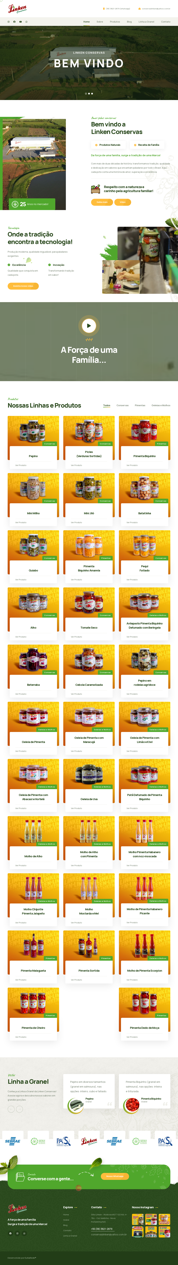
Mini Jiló (89, 513)
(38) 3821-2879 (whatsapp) (118, 8)
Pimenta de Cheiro (33, 1028)
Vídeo (123, 202)
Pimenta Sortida (89, 970)
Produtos (115, 21)
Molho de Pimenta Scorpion (144, 970)
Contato (165, 21)
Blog (129, 21)
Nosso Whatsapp (114, 1176)
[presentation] (11, 1109)
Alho (33, 627)
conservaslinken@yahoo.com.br (156, 8)
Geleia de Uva (89, 799)
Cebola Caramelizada (89, 685)
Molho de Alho (33, 856)
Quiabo (33, 570)
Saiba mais (102, 202)
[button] (86, 93)
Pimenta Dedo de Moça (144, 1028)
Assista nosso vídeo (23, 286)
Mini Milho (33, 513)
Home (86, 21)
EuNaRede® (30, 1257)
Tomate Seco (89, 627)
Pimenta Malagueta (33, 970)
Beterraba (33, 685)
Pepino (33, 456)
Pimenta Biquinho (145, 456)
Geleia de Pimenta (33, 742)
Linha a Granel (146, 21)
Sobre (100, 21)
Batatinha (144, 513)
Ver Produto (20, 465)
